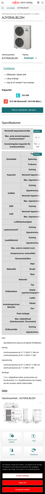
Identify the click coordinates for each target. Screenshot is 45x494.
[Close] (41, 466)
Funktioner (9, 68)
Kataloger (30, 58)
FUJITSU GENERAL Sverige (22, 2)
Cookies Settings (22, 477)
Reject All (22, 484)
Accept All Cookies (22, 491)
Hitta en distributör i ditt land (23, 110)
